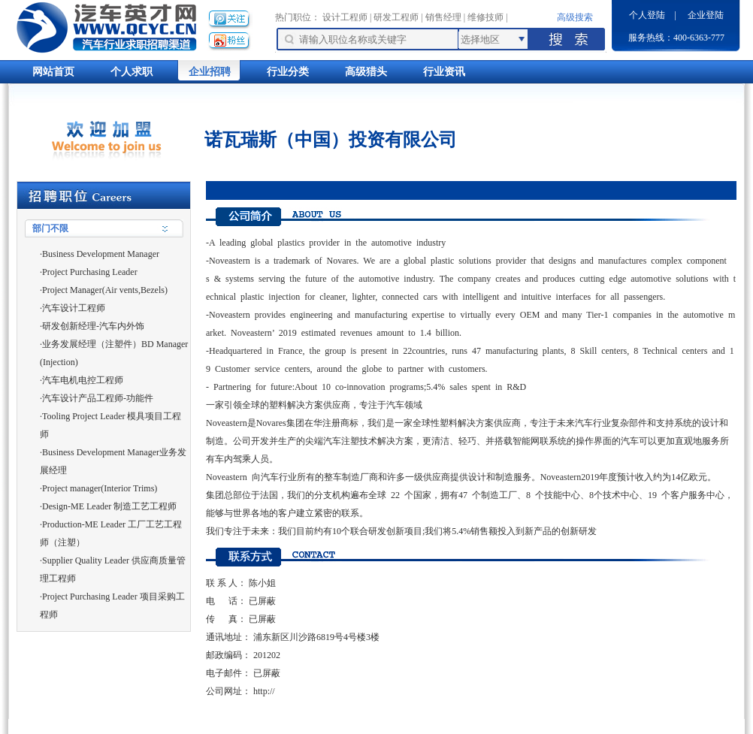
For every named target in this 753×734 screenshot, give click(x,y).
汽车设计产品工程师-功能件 (97, 398)
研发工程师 (396, 17)
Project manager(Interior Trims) (99, 488)
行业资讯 (444, 71)
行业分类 (288, 71)
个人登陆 (647, 15)
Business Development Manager (100, 254)
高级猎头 (366, 71)
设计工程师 (344, 17)
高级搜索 (575, 17)
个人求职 (131, 71)
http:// (264, 691)
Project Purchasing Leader (90, 272)
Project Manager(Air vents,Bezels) (105, 290)
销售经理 (443, 17)
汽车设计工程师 (73, 308)
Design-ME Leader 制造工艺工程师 (109, 506)
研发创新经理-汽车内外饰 (93, 326)
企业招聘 (210, 71)
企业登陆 (706, 15)
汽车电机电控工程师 (82, 380)
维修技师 (485, 17)
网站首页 (53, 71)
